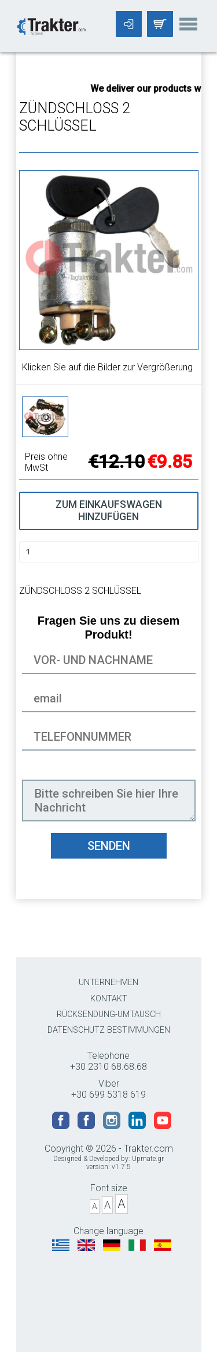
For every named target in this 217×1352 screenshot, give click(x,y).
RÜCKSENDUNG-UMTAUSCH (109, 1014)
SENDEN (108, 846)
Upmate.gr (148, 1159)
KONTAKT (108, 999)
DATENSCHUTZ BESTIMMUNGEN (108, 1030)
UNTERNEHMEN (108, 982)
